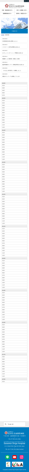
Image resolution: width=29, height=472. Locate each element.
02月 (3, 103)
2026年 (3, 83)
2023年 (3, 162)
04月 (3, 90)
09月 (3, 120)
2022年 (3, 194)
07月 (3, 95)
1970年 (3, 379)
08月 (3, 117)
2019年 (3, 290)
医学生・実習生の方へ (21, 13)
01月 (3, 85)
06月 (3, 92)
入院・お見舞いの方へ (21, 10)
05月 (3, 110)
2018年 (3, 322)
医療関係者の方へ (7, 13)
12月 (3, 127)
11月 (3, 124)
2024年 (3, 130)
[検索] (14, 424)
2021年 (3, 226)
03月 (3, 88)
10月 (3, 122)
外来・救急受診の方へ (7, 10)
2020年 (3, 258)
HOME (2, 34)
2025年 (3, 98)
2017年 (3, 354)
